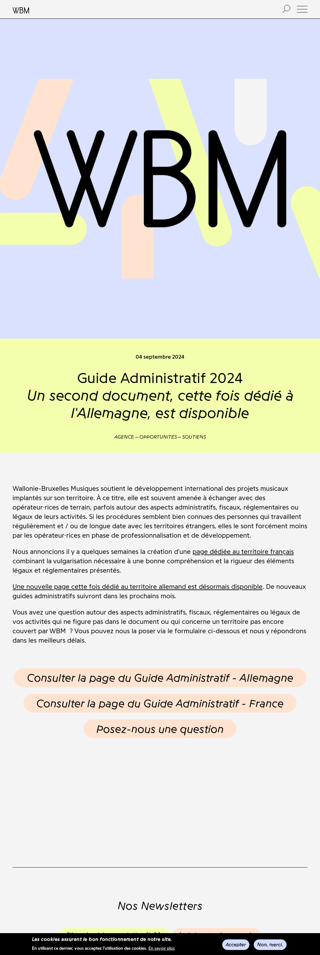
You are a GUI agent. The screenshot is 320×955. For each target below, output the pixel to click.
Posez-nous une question (160, 729)
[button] (302, 9)
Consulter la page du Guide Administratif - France (160, 703)
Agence (124, 437)
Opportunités (158, 437)
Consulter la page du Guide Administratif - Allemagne (160, 677)
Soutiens (194, 437)
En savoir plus (161, 949)
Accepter (236, 945)
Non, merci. (270, 945)
